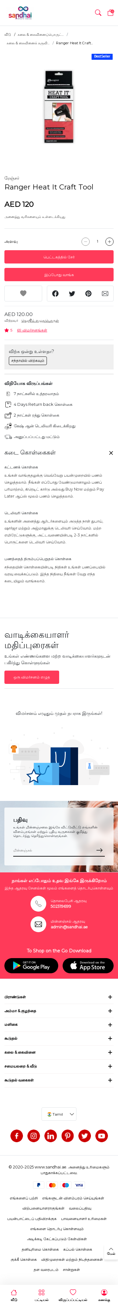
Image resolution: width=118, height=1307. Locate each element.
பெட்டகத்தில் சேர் (59, 257)
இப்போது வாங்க (59, 274)
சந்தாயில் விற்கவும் (27, 360)
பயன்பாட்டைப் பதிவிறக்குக (32, 1218)
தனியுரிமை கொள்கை (40, 1249)
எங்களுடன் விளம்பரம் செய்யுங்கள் (73, 1198)
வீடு (7, 34)
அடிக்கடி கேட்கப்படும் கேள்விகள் (57, 1238)
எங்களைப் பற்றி (24, 1198)
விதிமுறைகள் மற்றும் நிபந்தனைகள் (72, 1259)
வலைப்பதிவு (80, 1208)
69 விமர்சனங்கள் (32, 330)
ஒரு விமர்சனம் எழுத (32, 677)
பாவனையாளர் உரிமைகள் (84, 1218)
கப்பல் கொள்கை (77, 1249)
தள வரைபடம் (46, 1269)
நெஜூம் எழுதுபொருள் (40, 320)
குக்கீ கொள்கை (24, 1259)
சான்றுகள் (71, 1269)
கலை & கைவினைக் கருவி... (28, 43)
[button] (98, 12)
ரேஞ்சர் (11, 178)
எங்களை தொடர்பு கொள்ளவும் (57, 1228)
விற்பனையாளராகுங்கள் (43, 1208)
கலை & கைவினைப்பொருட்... (41, 34)
